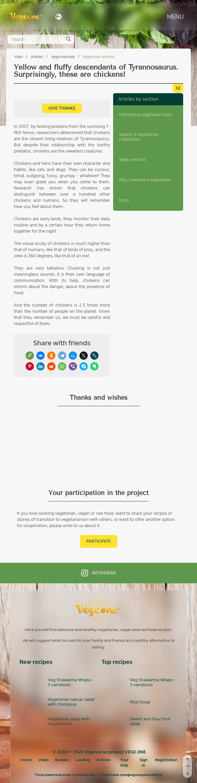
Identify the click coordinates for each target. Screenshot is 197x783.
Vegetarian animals (99, 56)
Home (26, 760)
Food (124, 200)
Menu (175, 17)
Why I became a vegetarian (145, 179)
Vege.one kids (63, 56)
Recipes (62, 760)
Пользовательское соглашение (65, 774)
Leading (83, 760)
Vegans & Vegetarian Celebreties (139, 137)
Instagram (98, 573)
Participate (98, 541)
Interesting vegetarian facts (145, 114)
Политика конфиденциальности (131, 774)
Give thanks (61, 108)
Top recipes (117, 662)
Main (19, 56)
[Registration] (166, 760)
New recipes (35, 662)
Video (43, 760)
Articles (37, 56)
